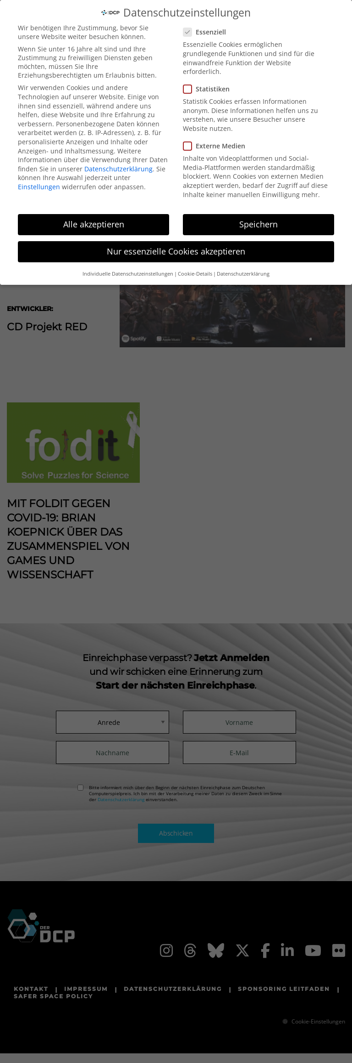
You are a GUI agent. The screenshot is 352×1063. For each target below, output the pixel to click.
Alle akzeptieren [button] (93, 218)
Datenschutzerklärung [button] (243, 268)
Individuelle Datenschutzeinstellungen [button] (127, 268)
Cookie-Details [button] (195, 268)
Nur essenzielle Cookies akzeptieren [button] (176, 245)
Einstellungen (39, 180)
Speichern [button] (258, 218)
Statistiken (209, 83)
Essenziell (207, 26)
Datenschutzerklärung (118, 162)
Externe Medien (217, 140)
